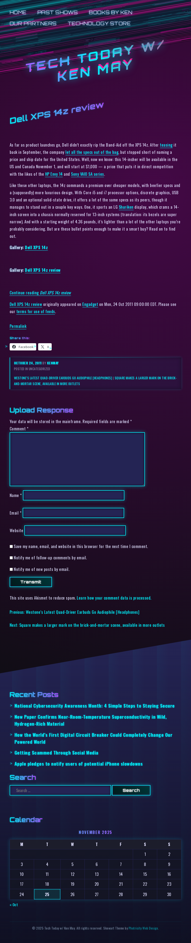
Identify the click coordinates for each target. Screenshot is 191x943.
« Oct (14, 904)
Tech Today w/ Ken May (95, 60)
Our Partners (33, 23)
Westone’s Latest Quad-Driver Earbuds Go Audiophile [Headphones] (63, 377)
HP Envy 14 (54, 174)
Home (18, 12)
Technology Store (99, 23)
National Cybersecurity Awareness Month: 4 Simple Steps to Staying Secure (94, 705)
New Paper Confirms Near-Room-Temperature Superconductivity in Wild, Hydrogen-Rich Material (90, 720)
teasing (166, 145)
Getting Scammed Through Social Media (56, 752)
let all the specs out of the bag (91, 152)
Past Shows (57, 12)
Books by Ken (110, 12)
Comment (19, 429)
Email (16, 513)
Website (16, 530)
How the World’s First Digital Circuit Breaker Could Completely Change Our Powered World (93, 738)
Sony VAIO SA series (87, 174)
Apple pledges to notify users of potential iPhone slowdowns (78, 763)
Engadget (90, 304)
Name (16, 495)
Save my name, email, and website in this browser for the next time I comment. (81, 546)
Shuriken (126, 207)
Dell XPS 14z (36, 247)
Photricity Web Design (143, 928)
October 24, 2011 (28, 363)
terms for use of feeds (35, 311)
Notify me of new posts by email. (41, 569)
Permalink (18, 326)
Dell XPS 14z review (43, 270)
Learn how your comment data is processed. (114, 598)
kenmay (53, 363)
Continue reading (40, 293)
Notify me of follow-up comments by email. (50, 558)
